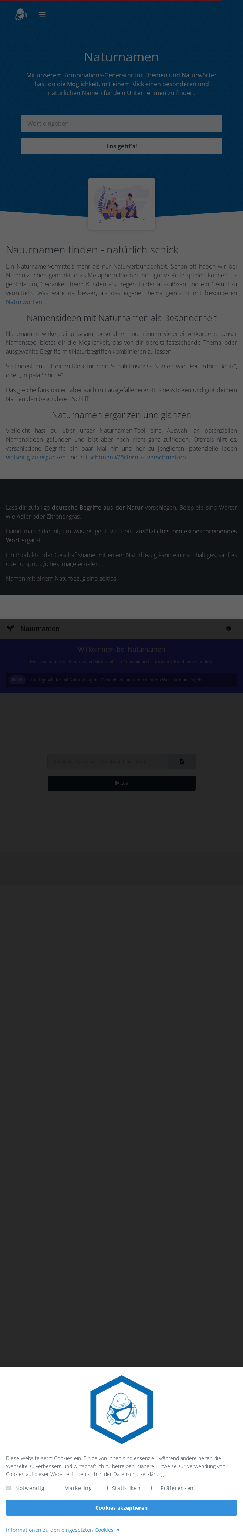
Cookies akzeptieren (121, 1507)
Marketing (78, 1488)
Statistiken (126, 1488)
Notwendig (29, 1488)
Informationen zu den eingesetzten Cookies (60, 1529)
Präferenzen (177, 1488)
